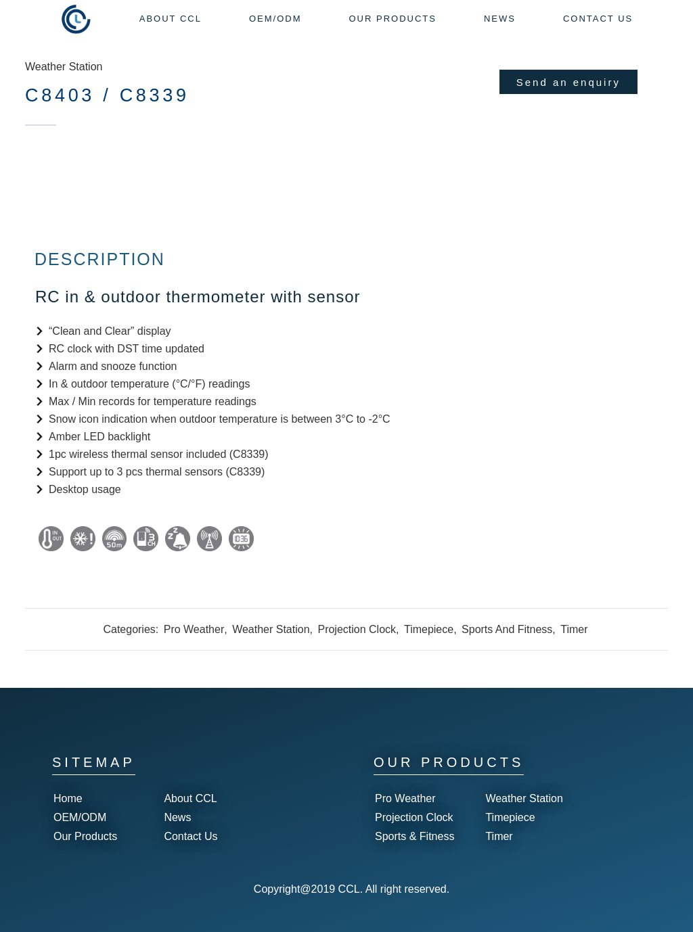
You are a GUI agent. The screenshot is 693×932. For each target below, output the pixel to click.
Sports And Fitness (507, 629)
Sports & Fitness (414, 836)
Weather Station (63, 66)
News (177, 817)
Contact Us (190, 836)
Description (100, 259)
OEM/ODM (79, 817)
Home (68, 798)
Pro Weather (194, 629)
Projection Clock (356, 629)
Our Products (85, 836)
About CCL (190, 798)
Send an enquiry (568, 82)
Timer (573, 629)
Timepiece (428, 629)
